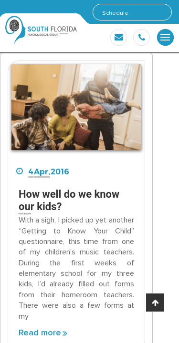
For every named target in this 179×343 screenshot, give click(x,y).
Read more (40, 333)
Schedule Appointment (119, 15)
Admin (28, 214)
